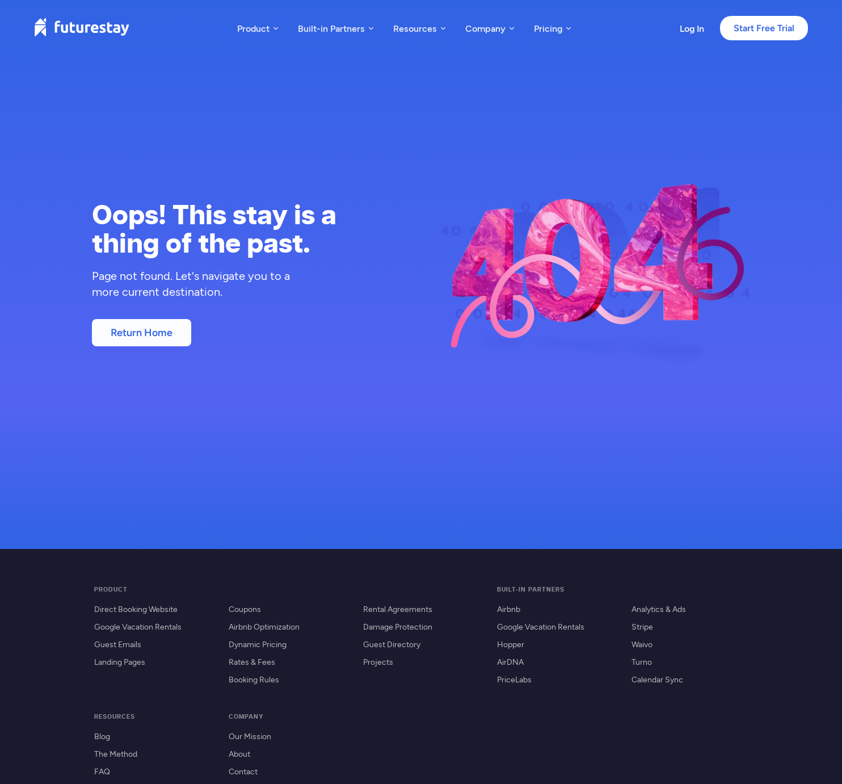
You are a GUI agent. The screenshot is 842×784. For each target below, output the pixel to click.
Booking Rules (254, 679)
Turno (642, 661)
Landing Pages (119, 661)
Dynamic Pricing (258, 644)
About (239, 753)
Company (490, 28)
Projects (378, 661)
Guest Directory (391, 644)
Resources (420, 28)
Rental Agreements (397, 609)
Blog (102, 736)
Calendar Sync (657, 679)
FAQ (102, 771)
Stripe (642, 626)
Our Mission (250, 736)
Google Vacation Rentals (138, 626)
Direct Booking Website (136, 609)
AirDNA (510, 661)
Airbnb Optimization (264, 626)
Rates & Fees (252, 661)
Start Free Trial (764, 28)
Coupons (245, 609)
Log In (692, 28)
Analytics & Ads (659, 609)
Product (258, 28)
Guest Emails (117, 644)
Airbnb (508, 609)
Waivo (642, 644)
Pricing (553, 28)
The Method (115, 753)
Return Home (141, 332)
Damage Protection (397, 626)
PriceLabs (514, 679)
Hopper (510, 644)
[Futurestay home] (81, 28)
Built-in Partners (336, 28)
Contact (243, 771)
